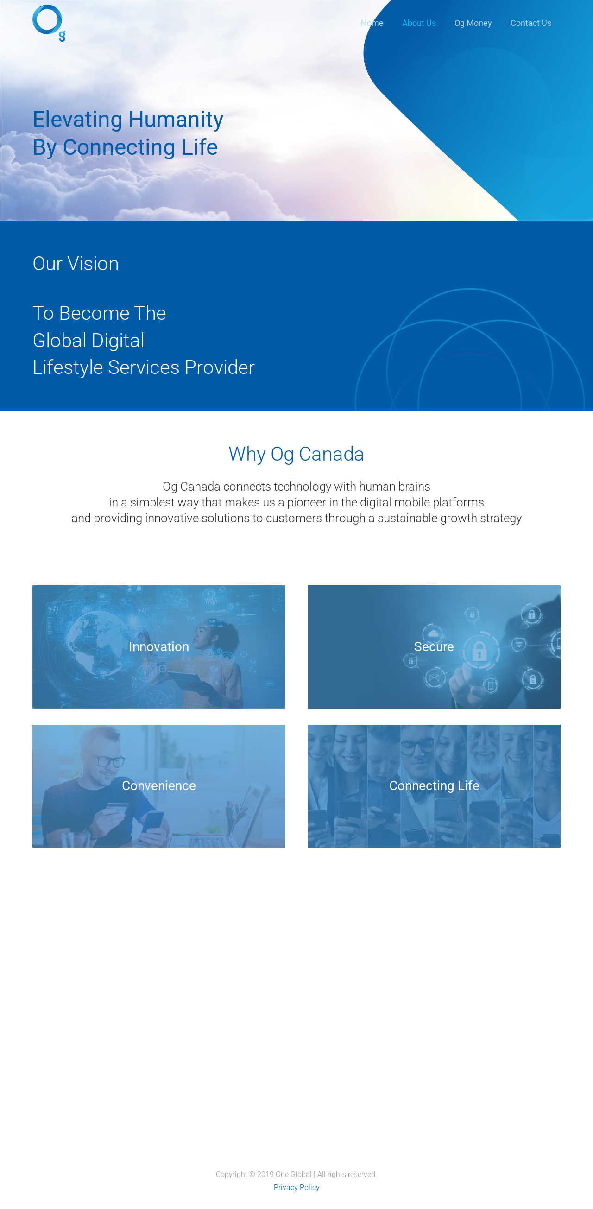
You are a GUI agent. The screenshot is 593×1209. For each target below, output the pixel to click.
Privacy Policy (297, 1187)
